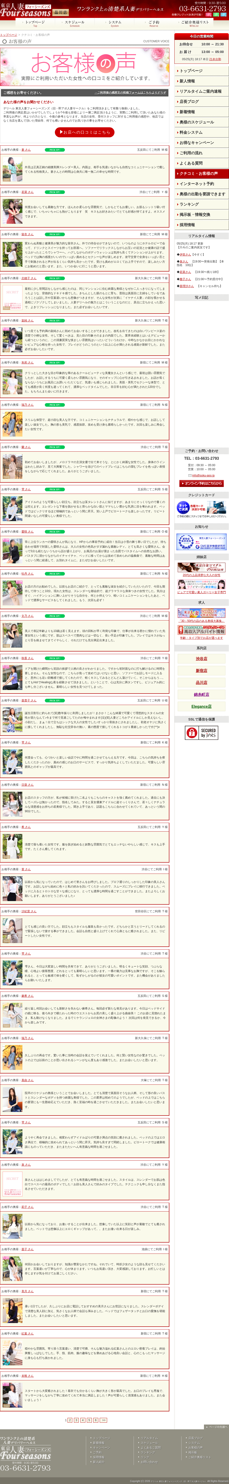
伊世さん (185, 254)
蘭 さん (26, 447)
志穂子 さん (28, 278)
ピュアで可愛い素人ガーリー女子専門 (201, 587)
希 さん (26, 827)
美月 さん (27, 1291)
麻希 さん (27, 996)
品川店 (201, 683)
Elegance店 (202, 707)
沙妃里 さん (28, 911)
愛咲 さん (27, 531)
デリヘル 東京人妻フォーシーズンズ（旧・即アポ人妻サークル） (179, 1481)
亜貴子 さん (28, 700)
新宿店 (201, 671)
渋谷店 (201, 659)
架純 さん (27, 320)
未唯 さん (27, 1375)
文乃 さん (27, 616)
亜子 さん (27, 1249)
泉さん (184, 261)
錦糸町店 (201, 695)
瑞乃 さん (27, 404)
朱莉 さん (27, 362)
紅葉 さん (27, 1333)
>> (103, 1420)
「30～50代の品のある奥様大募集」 (201, 615)
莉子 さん (27, 1207)
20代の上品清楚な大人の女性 (201, 570)
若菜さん (185, 272)
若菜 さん (27, 192)
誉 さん (26, 869)
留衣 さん (27, 234)
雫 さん (26, 489)
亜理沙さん (187, 286)
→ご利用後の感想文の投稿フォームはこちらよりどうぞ (130, 92)
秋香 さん (27, 658)
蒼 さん (26, 149)
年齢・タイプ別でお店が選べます (201, 632)
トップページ (8, 35)
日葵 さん (27, 784)
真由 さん (27, 1080)
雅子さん (185, 279)
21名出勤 (215, 59)
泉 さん (26, 1164)
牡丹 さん (27, 573)
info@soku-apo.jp (203, 475)
